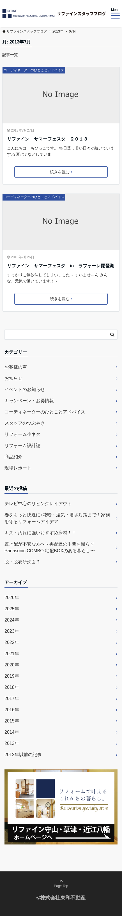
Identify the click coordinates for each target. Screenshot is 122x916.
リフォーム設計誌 (22, 445)
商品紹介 (13, 456)
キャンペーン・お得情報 (29, 400)
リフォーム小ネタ (22, 434)
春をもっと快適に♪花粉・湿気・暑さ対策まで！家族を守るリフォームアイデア (57, 518)
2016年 (11, 709)
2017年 (11, 698)
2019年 (11, 676)
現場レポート (17, 468)
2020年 (11, 664)
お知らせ (13, 378)
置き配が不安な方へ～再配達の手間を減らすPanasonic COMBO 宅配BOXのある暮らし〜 (49, 547)
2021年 (11, 653)
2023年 (11, 631)
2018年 (11, 687)
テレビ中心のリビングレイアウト (38, 503)
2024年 (11, 620)
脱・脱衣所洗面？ (22, 562)
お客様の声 (15, 367)
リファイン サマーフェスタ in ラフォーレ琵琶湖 (60, 265)
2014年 (11, 732)
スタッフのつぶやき (24, 423)
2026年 (11, 597)
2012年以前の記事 (23, 754)
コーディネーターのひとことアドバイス (34, 70)
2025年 (11, 608)
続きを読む (61, 172)
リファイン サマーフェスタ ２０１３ (47, 139)
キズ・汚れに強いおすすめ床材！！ (40, 532)
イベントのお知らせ (24, 389)
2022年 (11, 642)
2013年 (11, 743)
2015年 (11, 721)
